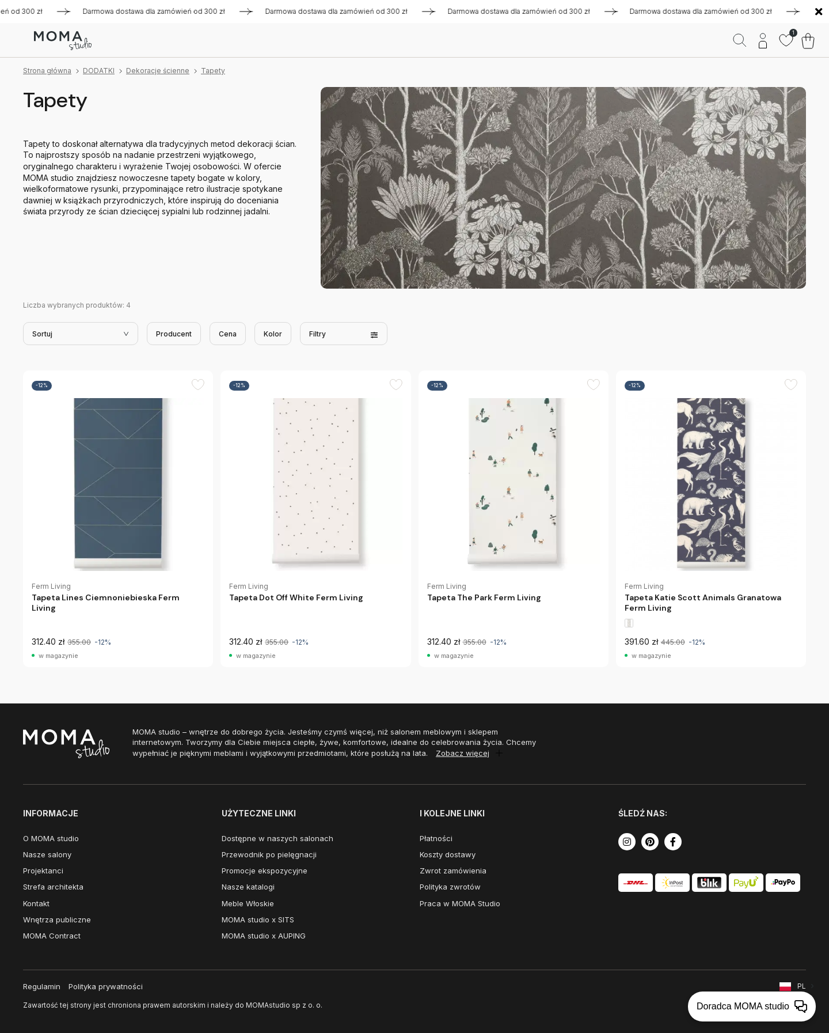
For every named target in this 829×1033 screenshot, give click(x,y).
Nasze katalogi (248, 886)
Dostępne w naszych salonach (277, 838)
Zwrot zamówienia (453, 870)
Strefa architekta (53, 886)
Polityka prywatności (106, 986)
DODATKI (99, 70)
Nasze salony (47, 854)
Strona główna (47, 70)
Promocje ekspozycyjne (264, 870)
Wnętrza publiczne (57, 919)
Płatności (436, 838)
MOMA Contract (52, 935)
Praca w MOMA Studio (460, 903)
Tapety (213, 70)
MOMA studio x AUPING (264, 935)
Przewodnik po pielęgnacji (269, 854)
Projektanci (43, 870)
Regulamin (41, 986)
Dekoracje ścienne (157, 70)
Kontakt (36, 903)
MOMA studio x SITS (258, 919)
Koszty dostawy (448, 854)
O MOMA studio (51, 838)
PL (801, 986)
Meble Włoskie (248, 903)
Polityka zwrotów (450, 886)
